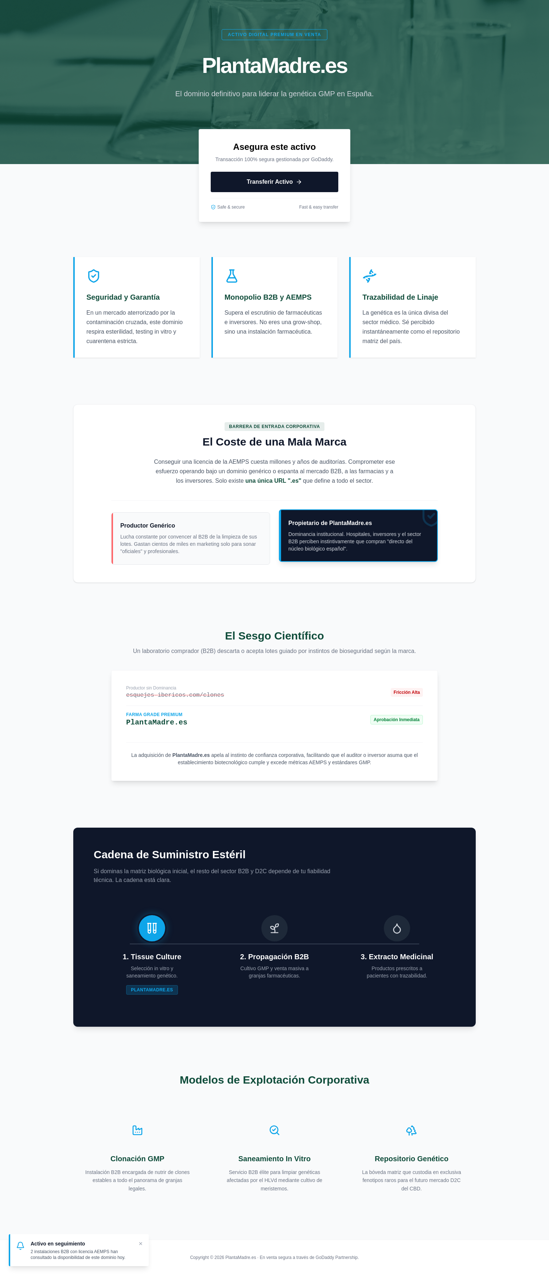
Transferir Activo (275, 182)
